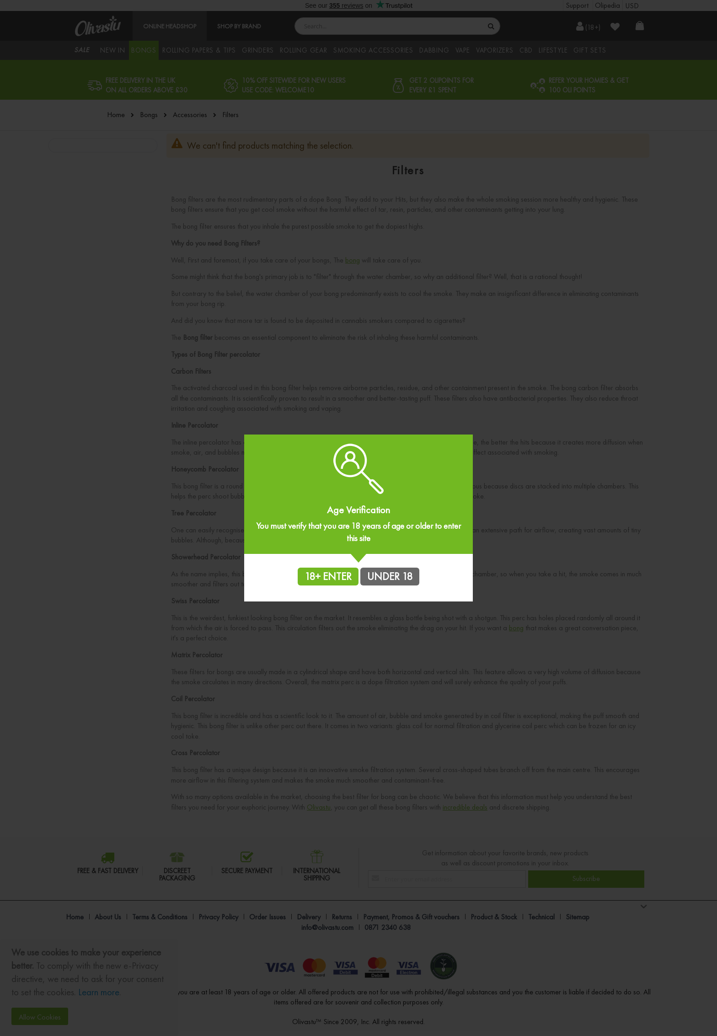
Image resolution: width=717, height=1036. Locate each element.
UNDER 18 (389, 576)
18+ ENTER (328, 576)
